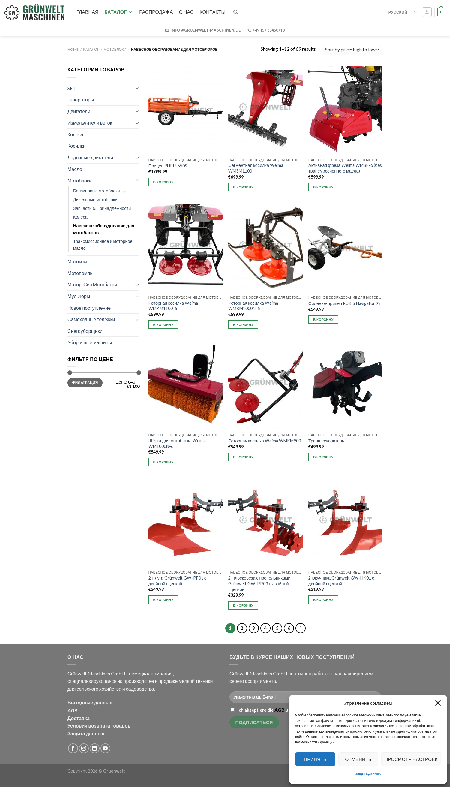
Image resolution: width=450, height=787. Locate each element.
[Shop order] (352, 49)
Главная (87, 12)
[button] (438, 703)
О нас (186, 12)
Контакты (212, 12)
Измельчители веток (90, 122)
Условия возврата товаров (99, 725)
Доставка (79, 718)
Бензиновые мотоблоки (96, 190)
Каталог (118, 12)
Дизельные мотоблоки (95, 199)
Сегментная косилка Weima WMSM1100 (255, 168)
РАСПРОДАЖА (156, 12)
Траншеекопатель (326, 440)
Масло (75, 169)
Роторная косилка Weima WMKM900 (264, 440)
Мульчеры (79, 296)
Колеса (75, 134)
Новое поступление (89, 308)
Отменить (358, 759)
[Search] (235, 12)
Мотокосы (79, 261)
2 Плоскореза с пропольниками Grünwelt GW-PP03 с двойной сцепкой (259, 583)
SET (72, 88)
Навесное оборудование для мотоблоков (103, 229)
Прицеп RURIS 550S (167, 165)
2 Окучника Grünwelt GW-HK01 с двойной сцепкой (341, 580)
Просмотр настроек (411, 759)
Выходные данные (90, 702)
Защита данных (86, 733)
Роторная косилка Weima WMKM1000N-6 (253, 305)
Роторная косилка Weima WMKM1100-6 (173, 305)
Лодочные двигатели (90, 157)
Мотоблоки (115, 49)
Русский (402, 12)
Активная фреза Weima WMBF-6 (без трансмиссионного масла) (345, 168)
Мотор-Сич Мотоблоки (92, 284)
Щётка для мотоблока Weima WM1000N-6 (177, 443)
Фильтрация (85, 382)
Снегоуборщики (85, 331)
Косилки (77, 146)
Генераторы (81, 99)
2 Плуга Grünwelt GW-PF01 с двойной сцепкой (177, 580)
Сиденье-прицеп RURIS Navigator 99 (344, 303)
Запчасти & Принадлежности (102, 208)
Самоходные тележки (91, 319)
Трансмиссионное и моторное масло (102, 245)
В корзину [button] (163, 182)
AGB (73, 710)
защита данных (368, 773)
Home (73, 49)
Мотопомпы (81, 273)
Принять (315, 759)
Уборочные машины (90, 342)
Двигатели (79, 111)
